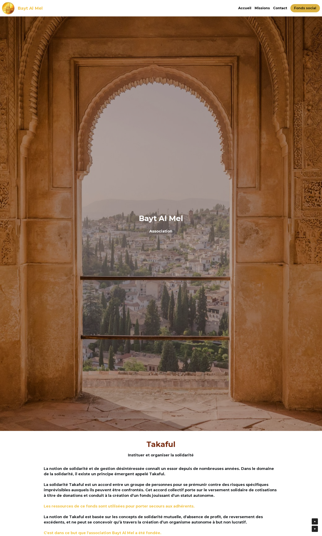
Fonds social (305, 8)
